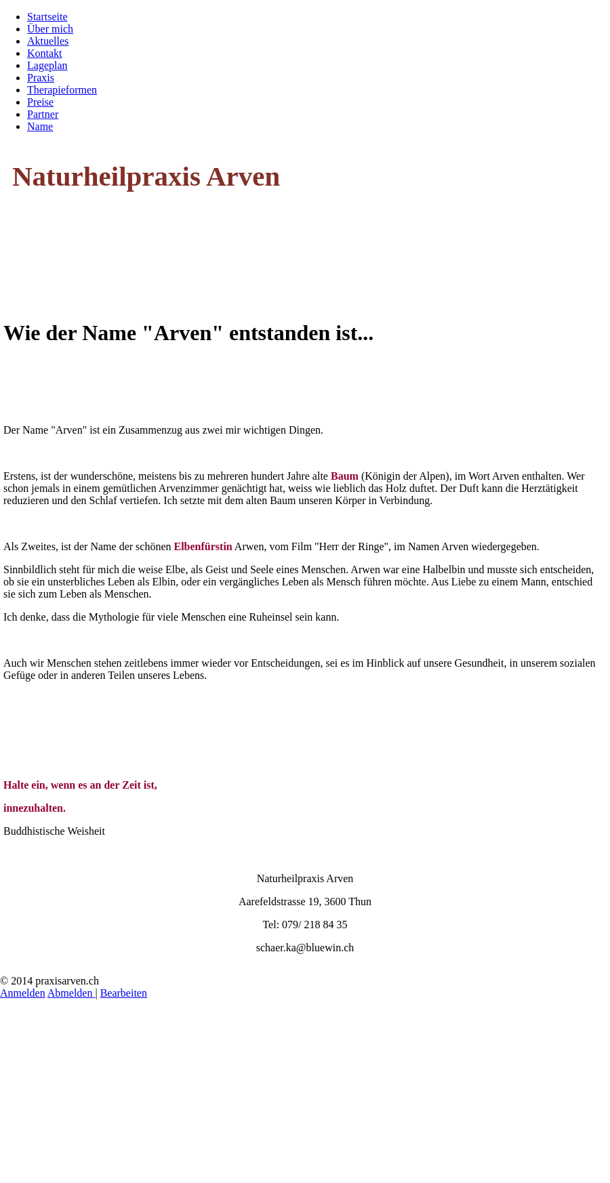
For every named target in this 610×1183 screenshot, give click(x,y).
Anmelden (22, 993)
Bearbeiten (123, 993)
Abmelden (71, 993)
